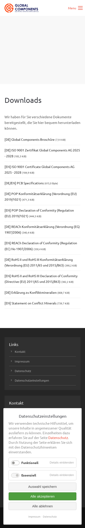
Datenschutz (23, 371)
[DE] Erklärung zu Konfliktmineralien (37, 292)
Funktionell (29, 463)
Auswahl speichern (42, 487)
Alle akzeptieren (42, 496)
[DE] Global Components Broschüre (35, 139)
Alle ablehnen (42, 506)
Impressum (22, 361)
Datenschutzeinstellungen (32, 380)
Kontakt (20, 351)
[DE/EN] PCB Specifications (31, 183)
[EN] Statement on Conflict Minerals (37, 303)
